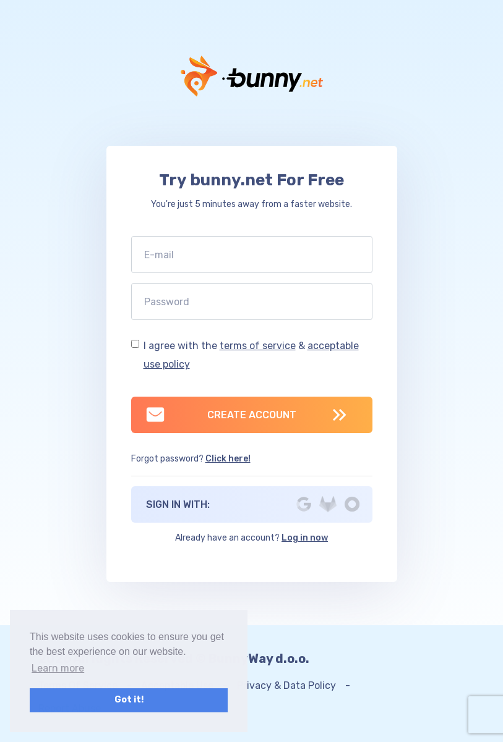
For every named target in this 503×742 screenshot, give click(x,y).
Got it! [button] (129, 699)
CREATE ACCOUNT (220, 414)
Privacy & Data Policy (286, 685)
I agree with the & (251, 355)
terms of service (258, 346)
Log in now (305, 538)
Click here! (228, 458)
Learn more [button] (58, 668)
